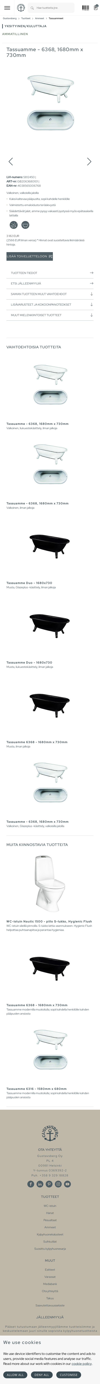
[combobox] (55, 8)
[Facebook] (30, 1184)
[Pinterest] (49, 1184)
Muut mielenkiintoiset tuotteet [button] (52, 315)
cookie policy (82, 1363)
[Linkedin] (40, 1184)
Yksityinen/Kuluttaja (26, 26)
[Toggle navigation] (7, 8)
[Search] (32, 8)
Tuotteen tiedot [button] (52, 273)
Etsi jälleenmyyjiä (52, 283)
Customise (69, 1375)
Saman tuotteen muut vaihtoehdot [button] (52, 294)
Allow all (15, 1375)
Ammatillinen (15, 34)
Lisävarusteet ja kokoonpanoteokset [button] (52, 304)
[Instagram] (58, 1184)
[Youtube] (67, 1184)
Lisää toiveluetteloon (30, 256)
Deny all (42, 1375)
